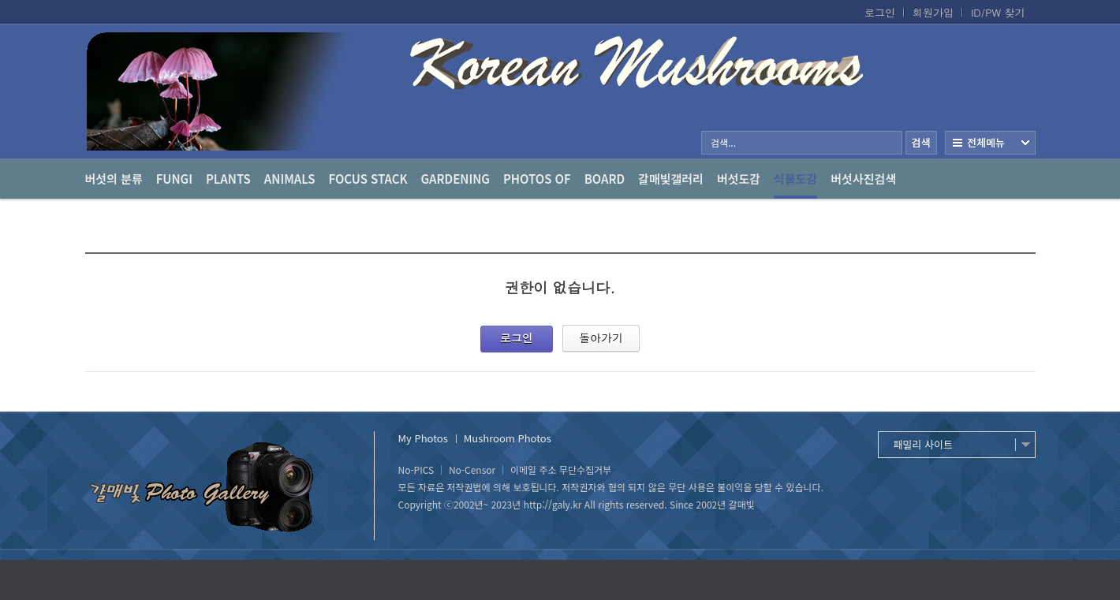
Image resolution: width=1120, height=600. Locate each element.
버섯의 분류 (114, 178)
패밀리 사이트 (923, 444)
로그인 (879, 13)
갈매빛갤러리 (671, 178)
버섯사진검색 (863, 178)
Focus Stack (368, 178)
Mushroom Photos (507, 437)
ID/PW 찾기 (998, 13)
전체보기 (990, 143)
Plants (228, 178)
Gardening (455, 178)
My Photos (423, 437)
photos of (537, 178)
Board (604, 178)
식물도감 (795, 184)
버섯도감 (738, 178)
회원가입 (933, 13)
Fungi (174, 178)
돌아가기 (601, 337)
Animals (289, 178)
